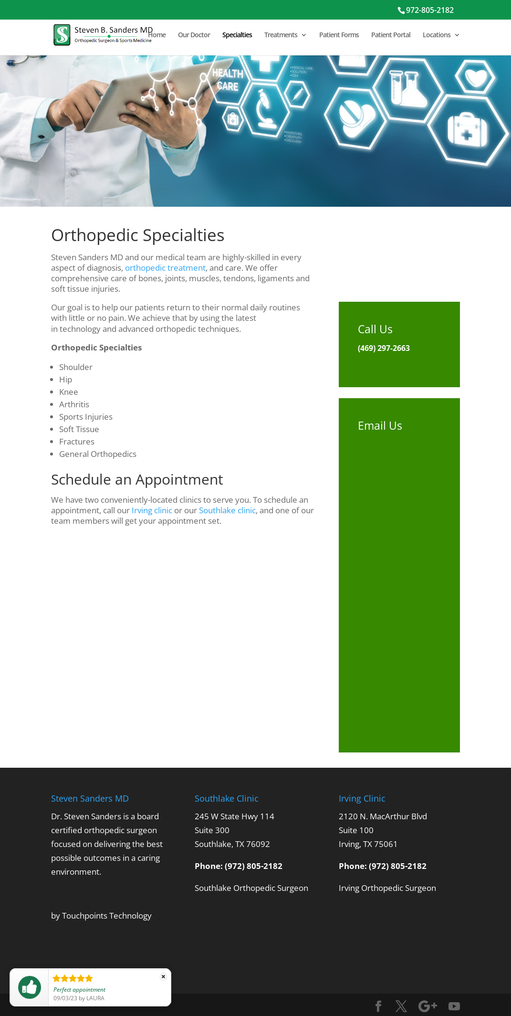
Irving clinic (152, 510)
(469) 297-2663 (384, 348)
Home (157, 35)
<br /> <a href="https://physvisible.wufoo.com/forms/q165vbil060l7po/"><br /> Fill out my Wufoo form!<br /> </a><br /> (399, 580)
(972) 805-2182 (253, 865)
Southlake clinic (227, 510)
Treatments (280, 35)
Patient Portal (390, 35)
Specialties (237, 35)
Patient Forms (339, 35)
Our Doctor (194, 35)
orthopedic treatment (165, 267)
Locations (436, 35)
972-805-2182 (430, 10)
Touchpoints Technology (107, 915)
